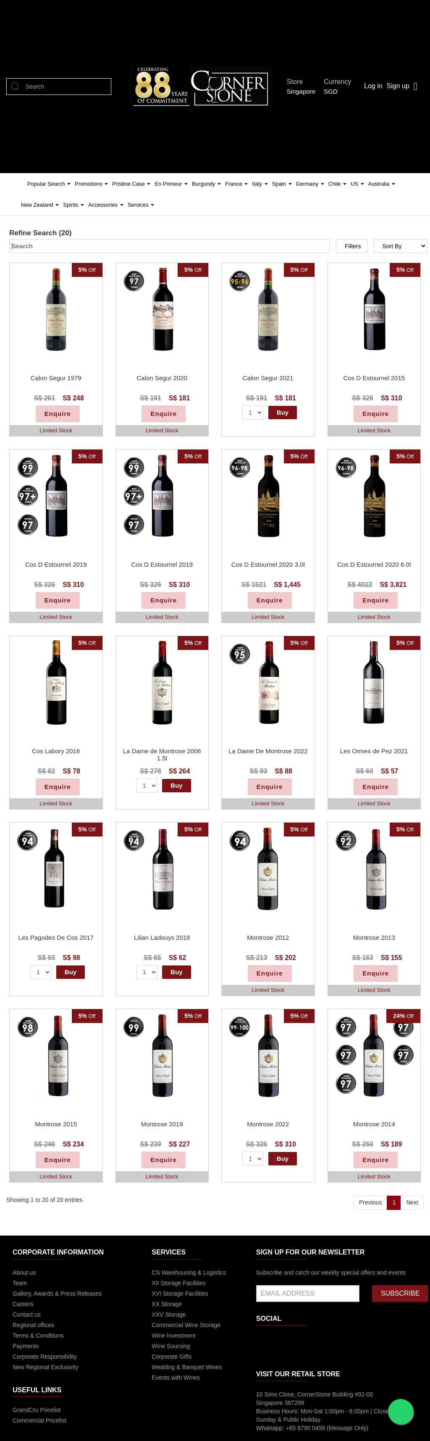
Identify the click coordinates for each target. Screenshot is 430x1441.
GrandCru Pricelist (36, 1410)
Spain (282, 184)
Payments (26, 1346)
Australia (381, 184)
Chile (337, 184)
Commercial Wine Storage (186, 1325)
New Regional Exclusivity (45, 1367)
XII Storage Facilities (178, 1283)
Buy (282, 412)
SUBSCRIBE (400, 1293)
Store (297, 81)
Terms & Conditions (38, 1335)
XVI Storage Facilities (180, 1293)
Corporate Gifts (171, 1356)
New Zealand (40, 205)
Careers (23, 1304)
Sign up (398, 85)
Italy (259, 184)
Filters (353, 246)
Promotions (91, 184)
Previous (370, 1202)
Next (412, 1202)
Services (141, 205)
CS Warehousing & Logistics (189, 1272)
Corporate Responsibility (45, 1356)
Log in (373, 85)
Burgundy (206, 184)
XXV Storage (169, 1314)
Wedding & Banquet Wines (187, 1367)
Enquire (58, 413)
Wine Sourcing (171, 1346)
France (236, 184)
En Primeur (171, 184)
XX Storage (167, 1304)
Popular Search (49, 184)
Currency (340, 81)
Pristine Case (131, 184)
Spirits (73, 205)
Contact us (27, 1314)
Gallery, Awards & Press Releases (57, 1293)
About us (24, 1272)
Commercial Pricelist (39, 1420)
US (357, 184)
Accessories (105, 205)
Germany (310, 184)
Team (20, 1283)
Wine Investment (173, 1335)
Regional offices (33, 1325)
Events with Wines (175, 1377)
